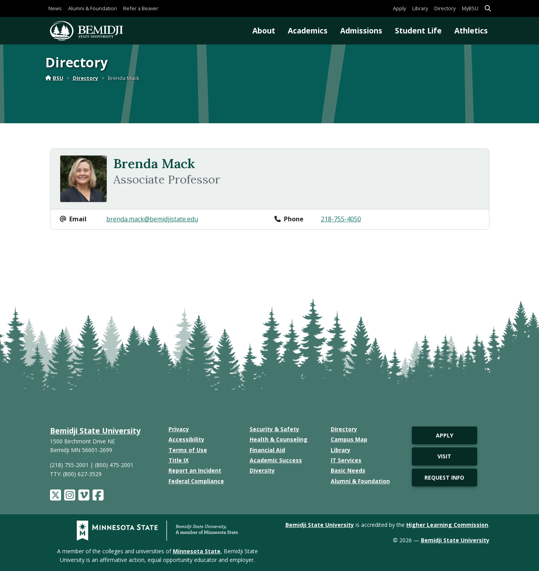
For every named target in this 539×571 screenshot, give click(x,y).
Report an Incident (195, 470)
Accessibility (186, 439)
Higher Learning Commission (447, 524)
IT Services (346, 460)
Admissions (361, 30)
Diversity (262, 470)
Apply (399, 8)
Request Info (444, 477)
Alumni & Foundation (92, 8)
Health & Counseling (278, 439)
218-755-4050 (341, 219)
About (263, 30)
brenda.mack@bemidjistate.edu (152, 219)
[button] (488, 8)
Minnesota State (196, 551)
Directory (445, 8)
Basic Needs (348, 470)
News (55, 8)
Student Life (418, 30)
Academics (308, 30)
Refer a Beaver (140, 8)
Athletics (471, 30)
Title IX (179, 460)
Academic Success (276, 460)
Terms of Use (188, 450)
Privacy (179, 429)
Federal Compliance (196, 481)
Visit (444, 456)
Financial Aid (267, 450)
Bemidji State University (95, 430)
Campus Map (349, 439)
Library (420, 8)
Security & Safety (274, 429)
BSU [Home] (54, 78)
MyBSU (470, 8)
